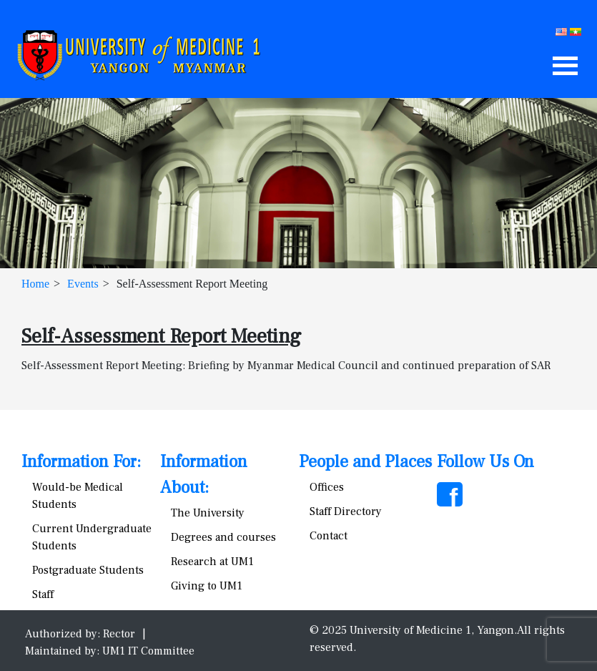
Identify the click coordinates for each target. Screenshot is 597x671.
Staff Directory (346, 511)
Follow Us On (485, 462)
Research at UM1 (212, 561)
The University (208, 513)
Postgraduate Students (88, 570)
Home (35, 284)
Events (83, 284)
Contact (328, 536)
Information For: (81, 462)
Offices (327, 487)
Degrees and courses (223, 537)
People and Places (365, 462)
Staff (43, 594)
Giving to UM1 (206, 586)
